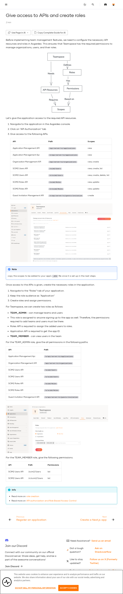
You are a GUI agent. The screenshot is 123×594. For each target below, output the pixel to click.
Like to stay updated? (76, 559)
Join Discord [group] (14, 564)
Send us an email (101, 538)
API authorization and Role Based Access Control (51, 498)
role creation (32, 494)
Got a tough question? (77, 547)
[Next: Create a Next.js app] (97, 516)
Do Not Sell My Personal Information (35, 588)
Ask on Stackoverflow (103, 547)
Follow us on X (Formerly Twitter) (103, 559)
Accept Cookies (68, 588)
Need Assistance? (80, 538)
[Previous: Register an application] (28, 516)
